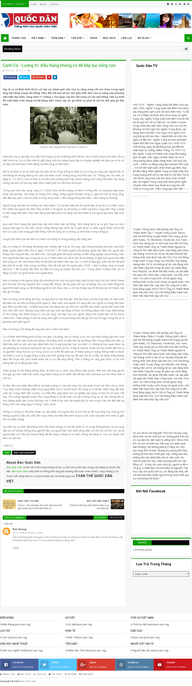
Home (34, 4)
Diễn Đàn (57, 38)
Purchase (86, 674)
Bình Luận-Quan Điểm (24, 452)
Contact (54, 4)
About (43, 4)
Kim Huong (19, 529)
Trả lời (16, 548)
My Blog (143, 38)
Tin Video (55, 674)
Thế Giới (76, 38)
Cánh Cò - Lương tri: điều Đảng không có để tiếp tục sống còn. (60, 65)
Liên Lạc (126, 38)
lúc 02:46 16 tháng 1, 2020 (29, 533)
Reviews (71, 674)
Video (94, 38)
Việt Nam (37, 38)
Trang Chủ (18, 38)
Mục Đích (109, 38)
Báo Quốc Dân (14, 467)
